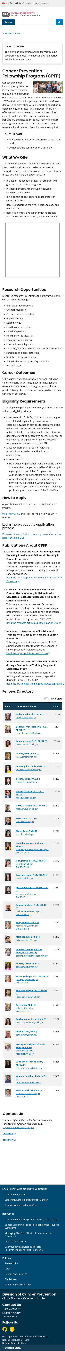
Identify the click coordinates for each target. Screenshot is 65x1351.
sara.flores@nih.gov (25, 834)
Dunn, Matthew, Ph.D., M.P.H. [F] (32, 805)
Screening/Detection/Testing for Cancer (26, 1199)
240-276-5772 (22, 1011)
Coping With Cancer (15, 1241)
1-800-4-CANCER (11, 1309)
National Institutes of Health (15, 1339)
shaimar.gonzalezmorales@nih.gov (32, 849)
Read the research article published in (32, 622)
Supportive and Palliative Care (21, 1205)
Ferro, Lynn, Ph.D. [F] (26, 818)
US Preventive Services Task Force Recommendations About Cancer (23, 1248)
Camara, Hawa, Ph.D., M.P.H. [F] (31, 741)
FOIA (7, 1268)
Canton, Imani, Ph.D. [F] (27, 753)
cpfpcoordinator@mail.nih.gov (18, 1127)
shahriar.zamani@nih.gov (28, 1093)
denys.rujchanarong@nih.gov (29, 1022)
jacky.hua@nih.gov (24, 864)
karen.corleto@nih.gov (26, 782)
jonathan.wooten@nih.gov (28, 1082)
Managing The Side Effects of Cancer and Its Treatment (28, 1235)
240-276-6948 (22, 914)
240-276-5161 (22, 1096)
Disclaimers (11, 1279)
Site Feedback (9, 1316)
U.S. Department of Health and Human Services (25, 1336)
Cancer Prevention (15, 1194)
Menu (8, 22)
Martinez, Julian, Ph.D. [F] (28, 936)
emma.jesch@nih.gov (26, 894)
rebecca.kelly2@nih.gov (27, 925)
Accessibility (11, 1263)
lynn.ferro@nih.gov (25, 821)
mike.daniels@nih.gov (26, 797)
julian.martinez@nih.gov (27, 940)
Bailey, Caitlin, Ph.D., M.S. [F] (30, 714)
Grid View (56, 698)
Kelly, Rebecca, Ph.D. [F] (28, 922)
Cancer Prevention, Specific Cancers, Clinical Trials (32, 1219)
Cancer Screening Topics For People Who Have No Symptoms (32, 1226)
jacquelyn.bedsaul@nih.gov (28, 733)
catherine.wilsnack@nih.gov (29, 1068)
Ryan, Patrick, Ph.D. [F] (27, 1031)
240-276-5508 (22, 867)
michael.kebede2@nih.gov (28, 911)
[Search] (59, 22)
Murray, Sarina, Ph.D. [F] (28, 963)
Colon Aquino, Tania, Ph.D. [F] (30, 766)
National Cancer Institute (14, 1343)
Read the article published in (34, 683)
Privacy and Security (16, 1274)
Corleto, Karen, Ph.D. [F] (28, 778)
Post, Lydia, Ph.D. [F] (26, 1005)
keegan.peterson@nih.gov (28, 996)
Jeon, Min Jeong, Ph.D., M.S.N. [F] (32, 875)
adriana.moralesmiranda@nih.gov (32, 955)
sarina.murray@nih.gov (27, 966)
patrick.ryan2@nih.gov (26, 1034)
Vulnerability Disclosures (18, 1284)
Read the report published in (27, 653)
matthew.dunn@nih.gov (27, 808)
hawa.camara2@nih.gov (27, 744)
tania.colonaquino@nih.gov (28, 769)
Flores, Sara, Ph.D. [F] (26, 831)
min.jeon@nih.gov (24, 878)
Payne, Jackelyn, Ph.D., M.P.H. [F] (32, 976)
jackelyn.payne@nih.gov (27, 979)
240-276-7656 (22, 852)
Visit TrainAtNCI (10, 513)
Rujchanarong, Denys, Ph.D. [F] (31, 1019)
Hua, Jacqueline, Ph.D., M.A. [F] (31, 860)
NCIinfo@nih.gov (11, 1312)
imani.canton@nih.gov (26, 756)
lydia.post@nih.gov (25, 1008)
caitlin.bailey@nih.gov (26, 717)
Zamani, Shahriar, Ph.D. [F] (29, 1090)
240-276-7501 (22, 982)
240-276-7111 (22, 897)
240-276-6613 (22, 929)
